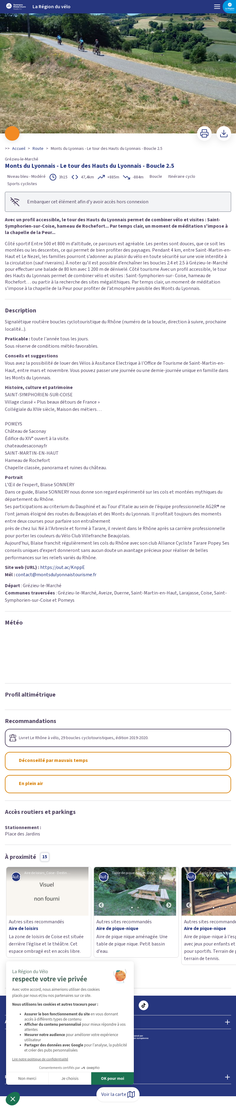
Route (38, 149)
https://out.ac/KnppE (62, 567)
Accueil (18, 149)
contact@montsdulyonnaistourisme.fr (56, 574)
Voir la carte (118, 1094)
